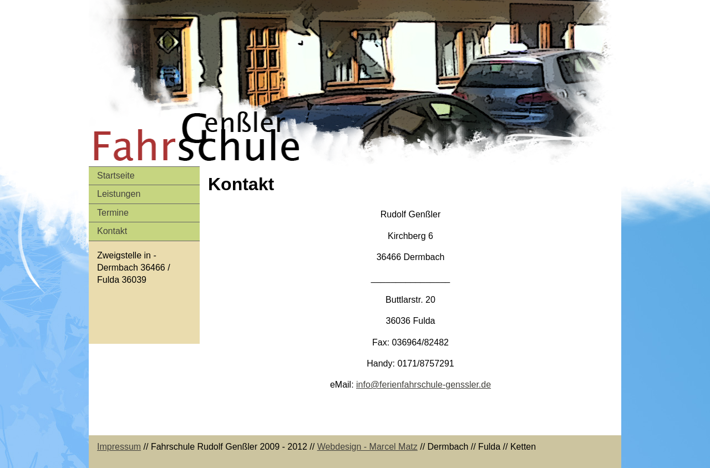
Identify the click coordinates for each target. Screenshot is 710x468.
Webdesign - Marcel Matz (367, 446)
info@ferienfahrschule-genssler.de (423, 384)
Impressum (119, 446)
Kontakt (112, 231)
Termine (113, 212)
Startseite (116, 175)
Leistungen (118, 194)
